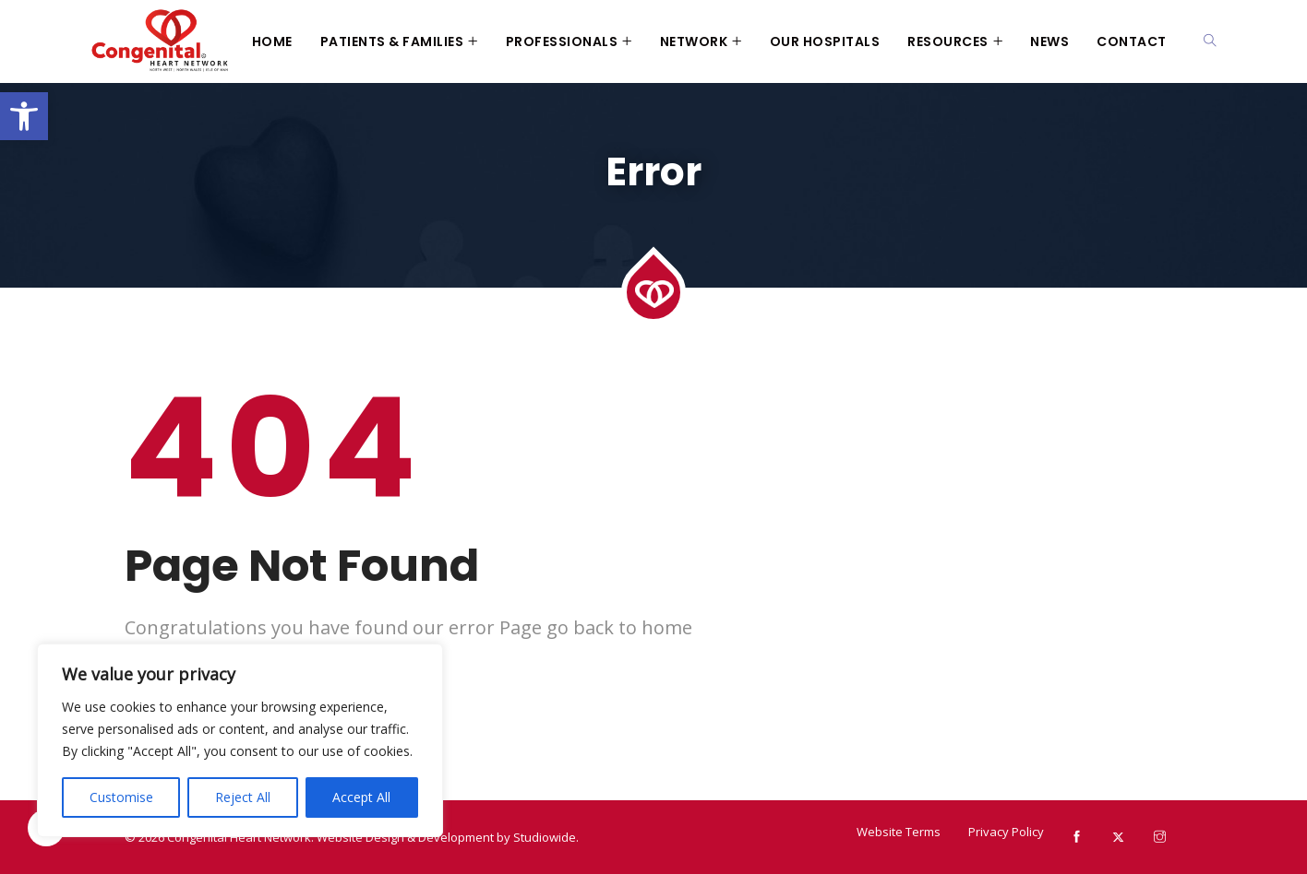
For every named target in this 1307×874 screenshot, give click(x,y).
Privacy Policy (1006, 831)
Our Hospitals (825, 41)
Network (694, 41)
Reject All (242, 797)
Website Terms (899, 831)
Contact (1132, 41)
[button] (24, 116)
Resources (948, 41)
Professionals (562, 41)
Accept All (361, 797)
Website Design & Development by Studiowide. (448, 837)
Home (272, 41)
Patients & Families (392, 41)
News (1049, 41)
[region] (240, 740)
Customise (121, 797)
